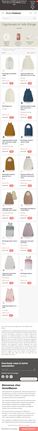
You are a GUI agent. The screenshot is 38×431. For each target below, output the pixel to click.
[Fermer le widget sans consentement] (28, 379)
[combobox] (33, 53)
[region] (19, 39)
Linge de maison (17, 48)
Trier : (28, 52)
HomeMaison (4, 48)
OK (34, 369)
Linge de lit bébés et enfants (28, 48)
